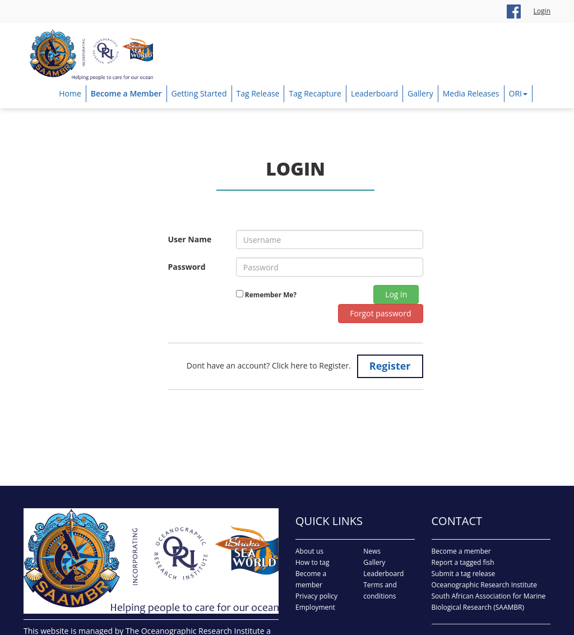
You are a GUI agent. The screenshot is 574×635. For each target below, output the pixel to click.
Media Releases (471, 93)
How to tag (312, 562)
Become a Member (126, 93)
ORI (518, 93)
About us (309, 551)
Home (70, 93)
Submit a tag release (464, 573)
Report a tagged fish (463, 562)
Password (187, 266)
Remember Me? (270, 294)
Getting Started (199, 93)
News (372, 551)
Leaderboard (374, 93)
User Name (190, 239)
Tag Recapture (315, 93)
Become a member (461, 551)
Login (542, 11)
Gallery (420, 93)
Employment (315, 607)
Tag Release (258, 93)
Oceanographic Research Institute (485, 585)
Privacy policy (316, 596)
